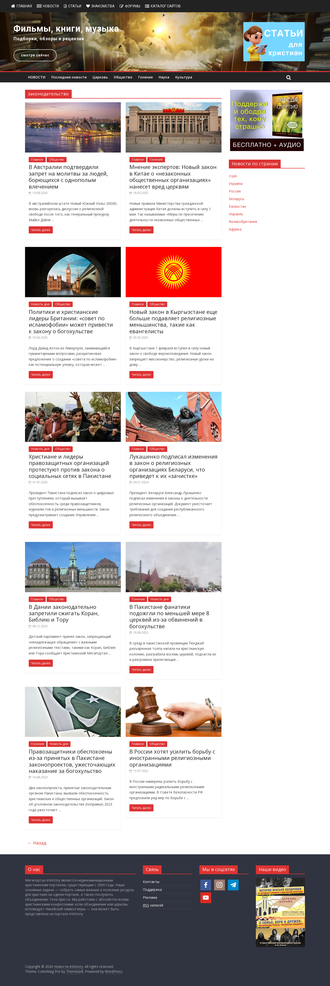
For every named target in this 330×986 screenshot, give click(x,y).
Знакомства (103, 6)
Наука (164, 77)
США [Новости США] (233, 176)
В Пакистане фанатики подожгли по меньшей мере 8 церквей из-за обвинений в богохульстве (169, 616)
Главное (37, 159)
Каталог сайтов (166, 6)
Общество (123, 77)
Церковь (100, 77)
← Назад (37, 843)
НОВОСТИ (36, 77)
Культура (183, 77)
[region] (165, 41)
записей (153, 905)
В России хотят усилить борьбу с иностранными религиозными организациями (172, 758)
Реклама (150, 897)
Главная (24, 6)
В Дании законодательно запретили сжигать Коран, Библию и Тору (64, 613)
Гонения (145, 77)
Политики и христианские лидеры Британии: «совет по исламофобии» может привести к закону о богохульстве (71, 321)
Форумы (132, 6)
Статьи (74, 6)
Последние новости (69, 77)
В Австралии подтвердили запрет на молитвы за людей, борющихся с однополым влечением (68, 176)
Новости (51, 6)
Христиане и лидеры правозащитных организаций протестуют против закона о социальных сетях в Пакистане (70, 466)
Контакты (151, 881)
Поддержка (152, 889)
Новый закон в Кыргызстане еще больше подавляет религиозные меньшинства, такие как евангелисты (173, 321)
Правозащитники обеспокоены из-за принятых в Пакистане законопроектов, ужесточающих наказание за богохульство (72, 761)
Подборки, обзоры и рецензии (49, 38)
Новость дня (40, 304)
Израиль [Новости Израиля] (236, 214)
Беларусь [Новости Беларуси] (236, 198)
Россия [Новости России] (235, 191)
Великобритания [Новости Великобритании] (243, 221)
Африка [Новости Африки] (235, 229)
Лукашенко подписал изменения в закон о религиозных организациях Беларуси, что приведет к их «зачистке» (173, 466)
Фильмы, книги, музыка (66, 29)
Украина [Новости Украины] (236, 183)
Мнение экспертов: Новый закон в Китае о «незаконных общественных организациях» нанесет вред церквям (173, 176)
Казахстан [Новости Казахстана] (237, 206)
